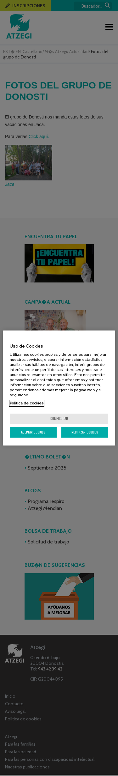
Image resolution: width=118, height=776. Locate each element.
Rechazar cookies (84, 432)
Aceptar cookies (33, 432)
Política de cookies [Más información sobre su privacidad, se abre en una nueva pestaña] (26, 403)
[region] (59, 388)
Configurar (59, 418)
